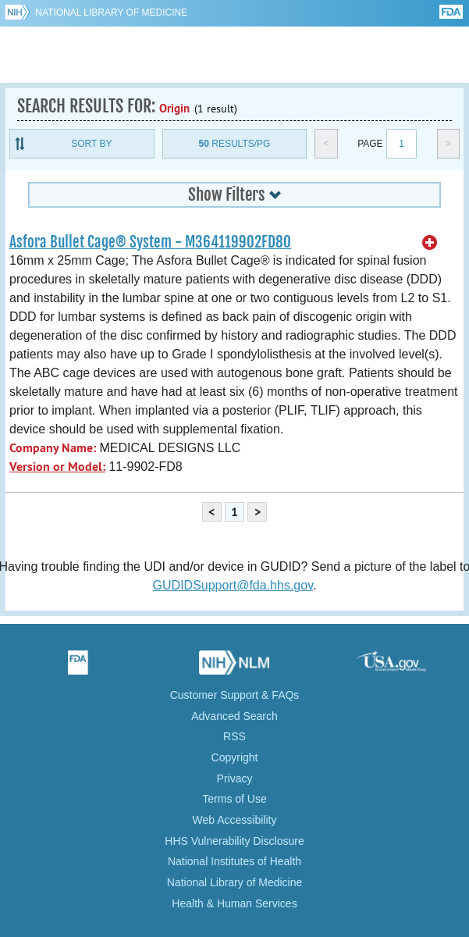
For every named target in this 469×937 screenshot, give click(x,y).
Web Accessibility (235, 820)
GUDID (234, 54)
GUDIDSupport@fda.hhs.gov (233, 585)
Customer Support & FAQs (235, 695)
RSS (234, 736)
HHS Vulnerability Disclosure (234, 841)
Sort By (91, 143)
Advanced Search (234, 716)
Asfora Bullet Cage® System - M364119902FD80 (150, 242)
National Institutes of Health (234, 861)
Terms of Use (234, 799)
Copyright (234, 757)
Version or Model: (57, 466)
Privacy (235, 778)
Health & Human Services (234, 903)
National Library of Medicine (111, 12)
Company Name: (52, 448)
